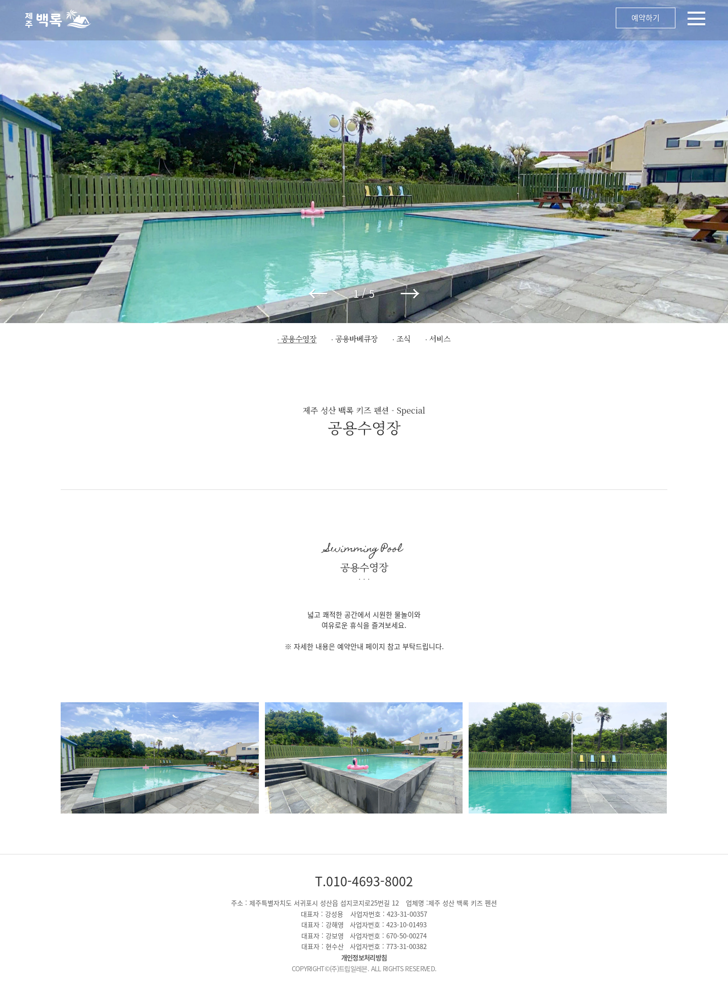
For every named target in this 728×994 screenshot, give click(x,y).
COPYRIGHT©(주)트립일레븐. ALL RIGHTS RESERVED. (364, 968)
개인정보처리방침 (364, 957)
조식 (403, 338)
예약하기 (645, 17)
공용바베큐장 (356, 338)
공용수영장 (298, 338)
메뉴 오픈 (414, 20)
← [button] (318, 293)
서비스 (439, 338)
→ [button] (410, 293)
